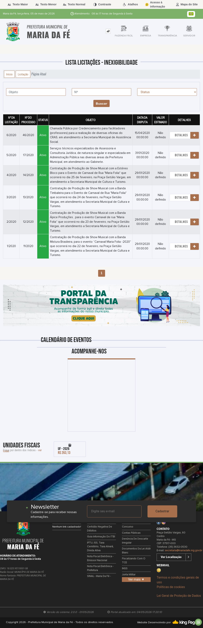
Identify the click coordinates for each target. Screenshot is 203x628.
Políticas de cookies (171, 587)
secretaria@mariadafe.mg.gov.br (183, 550)
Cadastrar (162, 511)
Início (9, 74)
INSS (124, 568)
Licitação (23, 74)
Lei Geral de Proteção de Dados (179, 596)
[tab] (108, 31)
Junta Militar (128, 574)
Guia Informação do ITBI (101, 536)
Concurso (127, 527)
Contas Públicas (131, 533)
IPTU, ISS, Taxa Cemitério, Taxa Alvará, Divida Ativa (100, 547)
